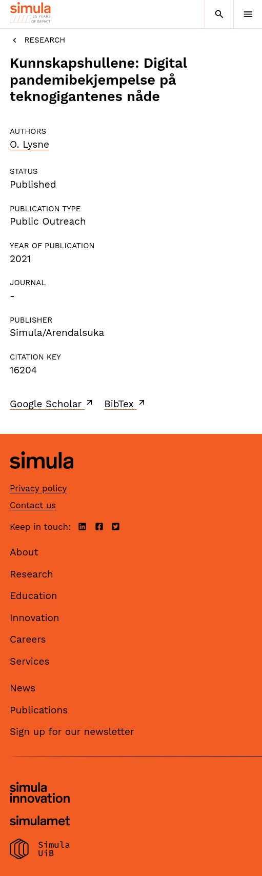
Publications (39, 710)
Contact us (33, 505)
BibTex (125, 403)
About (24, 552)
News (22, 688)
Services (29, 661)
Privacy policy (38, 488)
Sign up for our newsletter (72, 732)
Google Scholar (52, 403)
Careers (28, 639)
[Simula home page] (41, 477)
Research (37, 40)
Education (33, 596)
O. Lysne (29, 144)
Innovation (34, 618)
